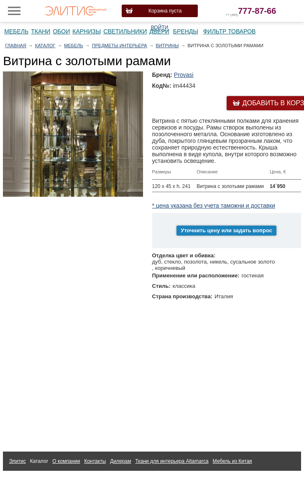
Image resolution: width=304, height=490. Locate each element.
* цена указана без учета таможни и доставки (213, 205)
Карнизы (86, 31)
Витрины (167, 45)
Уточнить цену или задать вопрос (226, 230)
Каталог (45, 45)
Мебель (16, 31)
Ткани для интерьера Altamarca (171, 461)
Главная (15, 45)
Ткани (40, 31)
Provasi (184, 74)
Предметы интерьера (119, 45)
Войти (160, 27)
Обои (61, 31)
